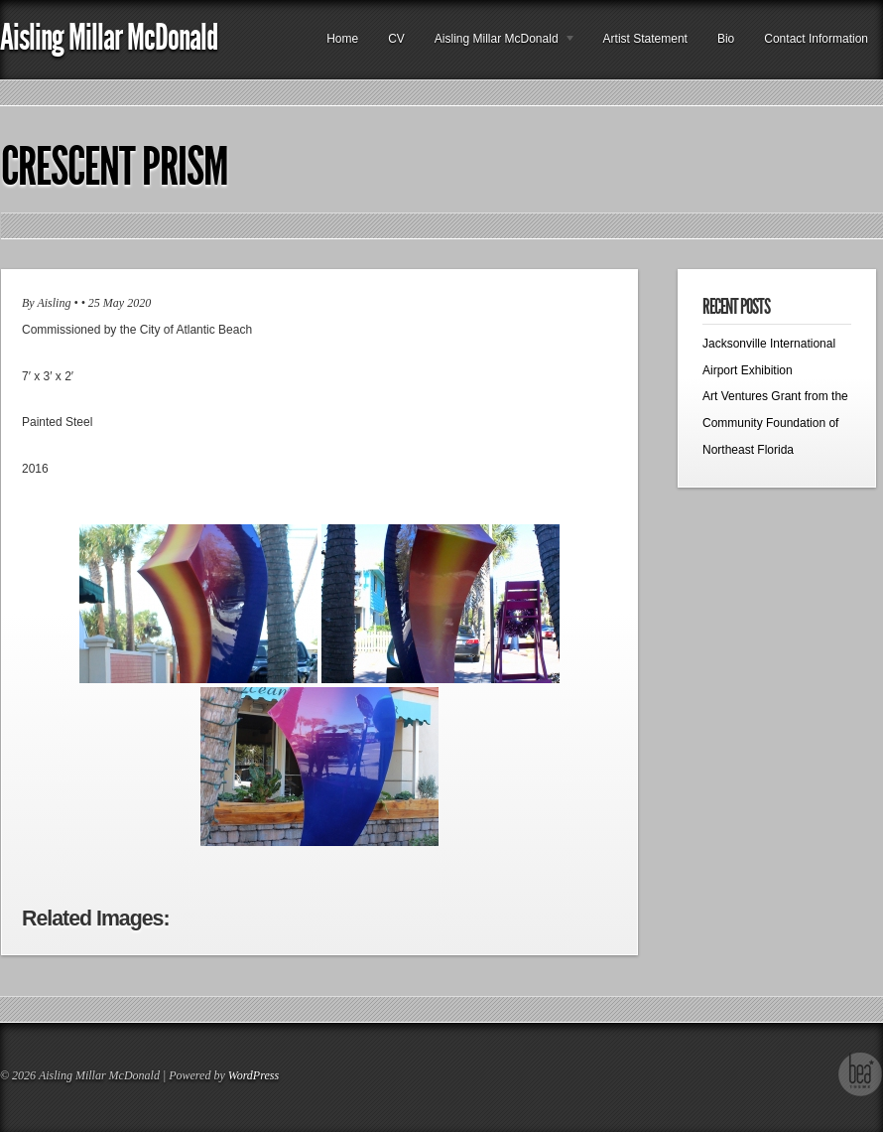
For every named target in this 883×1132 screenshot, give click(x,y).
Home (342, 39)
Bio (725, 39)
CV (396, 39)
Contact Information (816, 39)
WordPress (253, 1075)
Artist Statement (645, 39)
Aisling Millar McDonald (108, 37)
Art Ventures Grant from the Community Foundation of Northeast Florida (775, 422)
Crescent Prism (114, 167)
